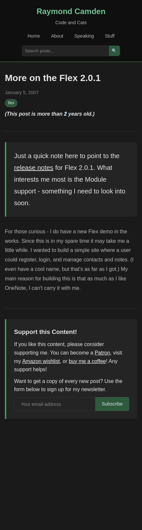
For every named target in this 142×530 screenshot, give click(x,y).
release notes (33, 167)
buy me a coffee (87, 361)
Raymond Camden (71, 11)
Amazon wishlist (41, 361)
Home (33, 36)
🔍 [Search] (114, 50)
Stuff (110, 36)
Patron (102, 353)
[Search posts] (65, 51)
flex (11, 103)
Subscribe (112, 403)
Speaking (84, 36)
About (57, 36)
